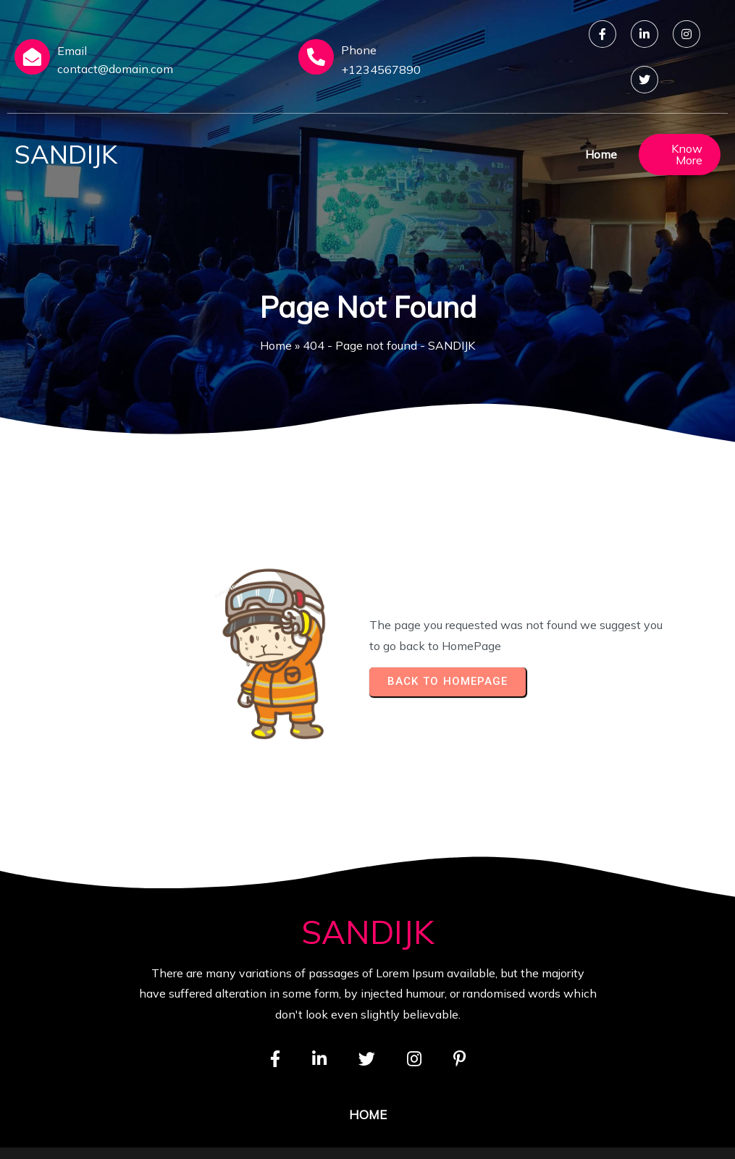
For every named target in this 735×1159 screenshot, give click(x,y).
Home (276, 345)
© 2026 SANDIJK (53, 1133)
